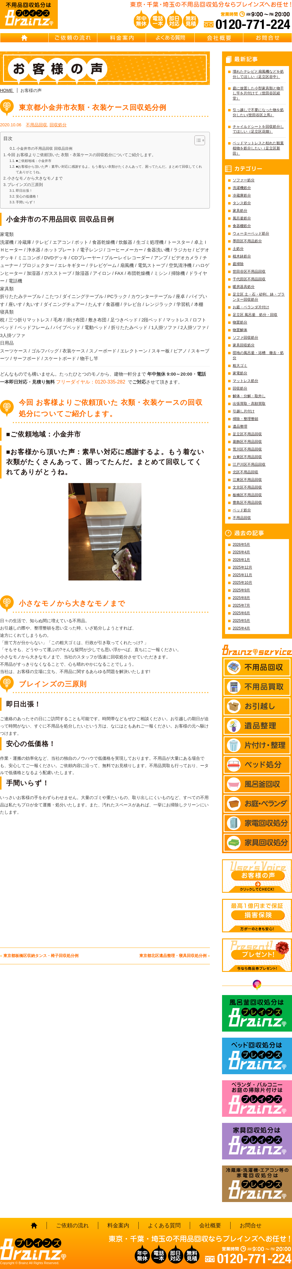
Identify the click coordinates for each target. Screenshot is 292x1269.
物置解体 (240, 330)
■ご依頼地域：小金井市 (33, 161)
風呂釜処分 (242, 218)
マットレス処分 (245, 381)
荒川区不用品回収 (247, 449)
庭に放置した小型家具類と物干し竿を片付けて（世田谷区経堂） (258, 93)
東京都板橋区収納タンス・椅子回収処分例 (40, 955)
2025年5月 (241, 621)
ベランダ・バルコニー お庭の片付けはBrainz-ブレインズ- (257, 1098)
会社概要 (219, 37)
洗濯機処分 (242, 188)
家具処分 (240, 211)
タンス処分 (242, 203)
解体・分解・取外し (249, 396)
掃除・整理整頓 (245, 419)
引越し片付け (244, 411)
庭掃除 (238, 264)
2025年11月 (242, 575)
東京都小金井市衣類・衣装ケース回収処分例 (92, 107)
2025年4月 (241, 628)
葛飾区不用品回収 (247, 442)
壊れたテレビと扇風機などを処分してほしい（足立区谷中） (258, 74)
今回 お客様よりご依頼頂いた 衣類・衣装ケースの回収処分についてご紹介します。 (81, 155)
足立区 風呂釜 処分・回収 (255, 315)
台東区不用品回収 (247, 457)
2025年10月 (242, 582)
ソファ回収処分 (245, 337)
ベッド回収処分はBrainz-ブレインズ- (257, 1056)
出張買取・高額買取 (249, 403)
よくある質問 (170, 37)
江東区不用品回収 (247, 480)
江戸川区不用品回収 (249, 464)
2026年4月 (241, 552)
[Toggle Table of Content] (196, 140)
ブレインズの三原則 (25, 185)
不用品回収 (36, 124)
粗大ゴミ (240, 365)
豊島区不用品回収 (247, 502)
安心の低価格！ (27, 196)
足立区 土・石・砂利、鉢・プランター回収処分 (259, 297)
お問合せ (267, 37)
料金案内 (121, 37)
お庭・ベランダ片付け (251, 307)
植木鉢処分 (242, 256)
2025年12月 (242, 567)
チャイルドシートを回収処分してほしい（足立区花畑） (258, 129)
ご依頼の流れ (73, 37)
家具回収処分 (244, 345)
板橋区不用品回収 (247, 495)
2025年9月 (241, 590)
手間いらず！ (26, 202)
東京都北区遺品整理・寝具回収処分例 (173, 955)
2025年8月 (241, 598)
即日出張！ (24, 190)
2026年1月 (241, 560)
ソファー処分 (244, 180)
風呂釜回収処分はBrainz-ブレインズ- (257, 1013)
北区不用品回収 (245, 472)
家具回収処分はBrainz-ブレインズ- (257, 1141)
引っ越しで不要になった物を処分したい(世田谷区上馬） (258, 112)
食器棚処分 (242, 226)
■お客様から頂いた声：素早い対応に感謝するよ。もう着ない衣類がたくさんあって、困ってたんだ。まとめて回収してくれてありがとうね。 (109, 169)
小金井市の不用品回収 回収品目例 (44, 148)
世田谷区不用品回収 (249, 271)
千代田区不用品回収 (249, 279)
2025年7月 (241, 605)
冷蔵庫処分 (242, 195)
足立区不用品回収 (247, 434)
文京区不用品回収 (247, 487)
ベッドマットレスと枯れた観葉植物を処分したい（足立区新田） (258, 148)
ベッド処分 (242, 510)
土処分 (238, 249)
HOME (24, 37)
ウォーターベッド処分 (251, 233)
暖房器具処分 (244, 287)
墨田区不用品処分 (247, 241)
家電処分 (240, 373)
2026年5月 (241, 544)
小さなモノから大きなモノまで (35, 178)
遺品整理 (240, 426)
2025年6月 (241, 613)
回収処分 (58, 124)
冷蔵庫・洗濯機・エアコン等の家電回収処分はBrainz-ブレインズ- (257, 1184)
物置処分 (240, 322)
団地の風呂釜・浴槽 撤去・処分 (258, 355)
